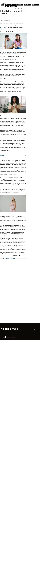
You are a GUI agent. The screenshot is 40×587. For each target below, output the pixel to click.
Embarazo (8, 258)
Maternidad (13, 258)
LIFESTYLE (34, 4)
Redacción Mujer (3, 27)
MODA (7, 4)
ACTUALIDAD (27, 4)
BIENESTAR (19, 4)
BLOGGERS (13, 6)
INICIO (2, 4)
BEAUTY (12, 4)
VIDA (6, 6)
